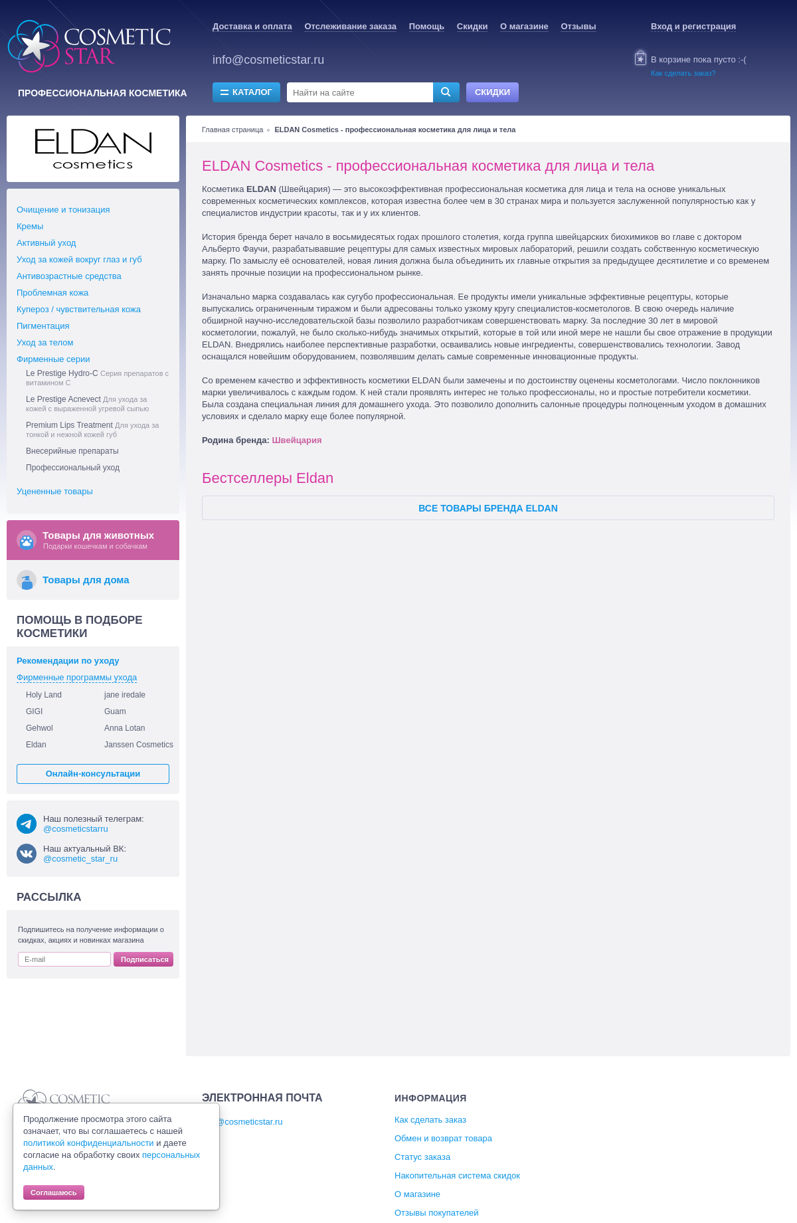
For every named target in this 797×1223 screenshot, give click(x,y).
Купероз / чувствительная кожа (79, 309)
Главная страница (232, 130)
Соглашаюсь (54, 1192)
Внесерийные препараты (72, 451)
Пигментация (43, 326)
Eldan (36, 744)
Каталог (252, 92)
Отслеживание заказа (350, 26)
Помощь (426, 26)
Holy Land (44, 695)
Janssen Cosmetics (138, 744)
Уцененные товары (55, 491)
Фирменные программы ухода (77, 677)
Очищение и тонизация (63, 210)
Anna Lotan (124, 728)
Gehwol (39, 728)
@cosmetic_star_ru (80, 859)
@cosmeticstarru (75, 829)
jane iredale (124, 695)
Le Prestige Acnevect (87, 404)
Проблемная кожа (52, 293)
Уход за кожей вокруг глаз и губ (79, 259)
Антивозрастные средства (69, 276)
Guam (115, 711)
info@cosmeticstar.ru (268, 59)
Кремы (30, 226)
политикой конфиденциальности (88, 1143)
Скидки (472, 26)
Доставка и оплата (252, 26)
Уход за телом (45, 342)
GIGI (34, 711)
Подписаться (145, 959)
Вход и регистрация (693, 26)
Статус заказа (422, 1157)
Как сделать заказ (430, 1120)
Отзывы (578, 26)
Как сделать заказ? (683, 73)
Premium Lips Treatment (92, 429)
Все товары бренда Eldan (488, 508)
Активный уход (46, 243)
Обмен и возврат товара (443, 1138)
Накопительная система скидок (457, 1175)
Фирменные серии (53, 359)
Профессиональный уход (73, 467)
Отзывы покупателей (437, 1213)
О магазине (524, 26)
